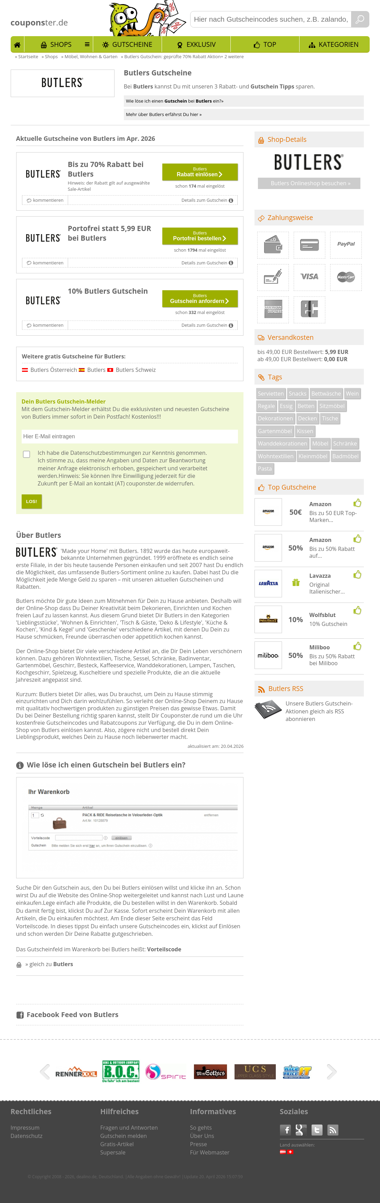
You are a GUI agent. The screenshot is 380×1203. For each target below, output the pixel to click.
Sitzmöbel (332, 406)
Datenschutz (27, 1136)
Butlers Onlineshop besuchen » (310, 183)
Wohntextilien (276, 456)
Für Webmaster (210, 1152)
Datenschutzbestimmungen (105, 453)
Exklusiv (201, 44)
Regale (266, 406)
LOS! (31, 501)
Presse (198, 1144)
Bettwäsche (326, 393)
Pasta (265, 468)
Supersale (113, 1152)
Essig (286, 406)
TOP (269, 44)
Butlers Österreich (54, 370)
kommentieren (48, 200)
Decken (307, 418)
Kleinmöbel (312, 456)
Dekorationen (275, 418)
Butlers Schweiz (136, 370)
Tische (330, 418)
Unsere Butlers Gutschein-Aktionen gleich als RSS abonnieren (318, 711)
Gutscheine (132, 44)
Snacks (297, 393)
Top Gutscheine (292, 487)
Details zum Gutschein (204, 200)
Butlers (96, 370)
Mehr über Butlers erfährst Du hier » (164, 114)
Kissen (305, 431)
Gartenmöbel (275, 431)
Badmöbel (345, 456)
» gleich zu (49, 964)
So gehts (201, 1127)
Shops (61, 44)
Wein (352, 393)
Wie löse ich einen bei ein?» (175, 101)
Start (17, 44)
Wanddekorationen (282, 443)
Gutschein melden (123, 1136)
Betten (306, 406)
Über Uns (202, 1136)
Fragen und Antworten (129, 1127)
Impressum (25, 1127)
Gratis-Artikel (117, 1144)
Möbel (320, 443)
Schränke (345, 443)
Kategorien (339, 44)
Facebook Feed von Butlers (73, 1014)
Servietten (271, 393)
